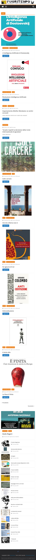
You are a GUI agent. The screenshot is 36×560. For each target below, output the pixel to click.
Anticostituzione (8, 311)
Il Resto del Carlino (14, 108)
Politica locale (11, 105)
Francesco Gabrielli (15, 436)
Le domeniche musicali (16, 511)
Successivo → (31, 406)
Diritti (4, 305)
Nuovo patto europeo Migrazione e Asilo (20, 463)
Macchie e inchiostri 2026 (16, 504)
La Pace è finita (7, 394)
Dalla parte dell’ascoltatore (17, 497)
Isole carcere (6, 179)
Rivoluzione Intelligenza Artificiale (14, 97)
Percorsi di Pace (14, 490)
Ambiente (4, 105)
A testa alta (6, 352)
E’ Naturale (13, 539)
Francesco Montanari (16, 50)
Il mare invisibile (14, 470)
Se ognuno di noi (8, 267)
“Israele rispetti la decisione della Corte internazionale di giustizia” (16, 131)
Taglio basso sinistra (7, 92)
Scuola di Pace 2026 (15, 532)
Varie (13, 92)
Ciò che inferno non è (10, 223)
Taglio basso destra (10, 217)
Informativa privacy (30, 555)
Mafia (4, 217)
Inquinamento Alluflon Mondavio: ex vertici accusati (17, 112)
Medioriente (5, 124)
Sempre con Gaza (15, 476)
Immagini (13, 456)
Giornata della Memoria (16, 449)
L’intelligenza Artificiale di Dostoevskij (15, 53)
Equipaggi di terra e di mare (17, 483)
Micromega (13, 127)
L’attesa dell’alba (15, 518)
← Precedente (4, 402)
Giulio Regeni (7, 434)
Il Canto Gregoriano (15, 442)
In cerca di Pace (14, 525)
